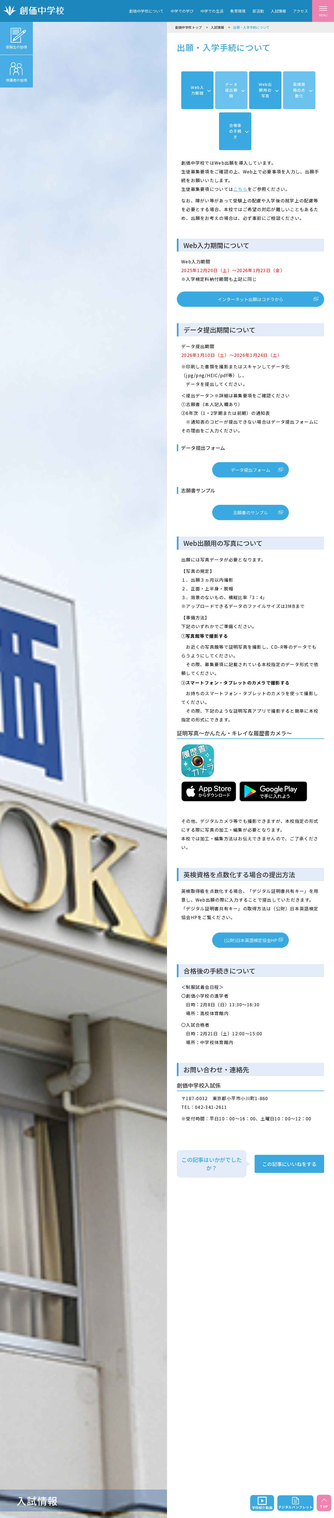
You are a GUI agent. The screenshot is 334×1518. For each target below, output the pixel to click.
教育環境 (238, 11)
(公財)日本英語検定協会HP (250, 940)
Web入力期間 (197, 90)
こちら (240, 189)
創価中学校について (146, 11)
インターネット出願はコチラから (250, 299)
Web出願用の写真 (265, 89)
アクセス (300, 11)
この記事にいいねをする (289, 1163)
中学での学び (182, 11)
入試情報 (278, 11)
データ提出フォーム (250, 470)
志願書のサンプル (250, 512)
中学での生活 (211, 11)
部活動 (258, 11)
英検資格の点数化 (299, 89)
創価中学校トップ (188, 27)
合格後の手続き (235, 131)
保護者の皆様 (16, 69)
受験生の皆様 (16, 35)
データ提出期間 (231, 89)
